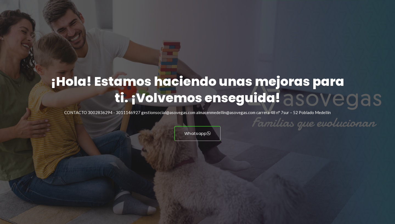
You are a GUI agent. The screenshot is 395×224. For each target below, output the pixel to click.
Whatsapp (197, 133)
